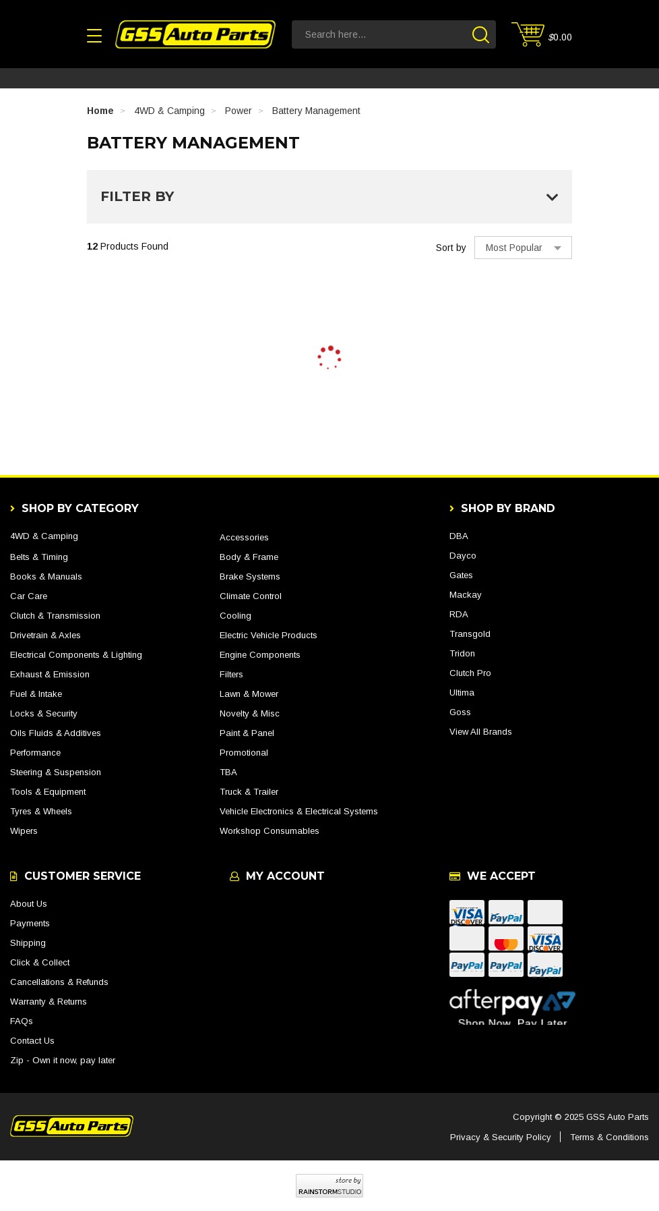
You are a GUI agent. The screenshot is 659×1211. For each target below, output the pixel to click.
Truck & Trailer (249, 792)
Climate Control (251, 596)
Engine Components (260, 655)
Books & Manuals (46, 576)
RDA (458, 614)
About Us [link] (28, 904)
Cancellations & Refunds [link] (59, 982)
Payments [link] (30, 923)
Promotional (244, 753)
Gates (461, 575)
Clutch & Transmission (55, 616)
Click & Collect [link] (39, 962)
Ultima (461, 692)
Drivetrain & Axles (45, 635)
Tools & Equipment (48, 792)
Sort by (451, 247)
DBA (458, 536)
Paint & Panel (247, 733)
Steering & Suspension (55, 772)
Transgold (470, 634)
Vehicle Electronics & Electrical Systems (299, 811)
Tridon (462, 653)
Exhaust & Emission (50, 674)
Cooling (235, 616)
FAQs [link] (21, 1021)
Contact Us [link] (32, 1041)
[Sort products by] (523, 247)
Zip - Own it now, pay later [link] (62, 1060)
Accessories (244, 537)
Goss (460, 712)
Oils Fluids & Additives (55, 733)
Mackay (465, 595)
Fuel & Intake (36, 694)
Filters (231, 674)
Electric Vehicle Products (268, 635)
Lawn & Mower (249, 694)
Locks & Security (43, 713)
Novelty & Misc (250, 713)
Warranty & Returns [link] (48, 1001)
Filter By (329, 196)
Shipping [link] (28, 943)
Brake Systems (250, 576)
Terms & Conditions (609, 1137)
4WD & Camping (44, 536)
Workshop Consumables (269, 831)
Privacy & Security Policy (500, 1137)
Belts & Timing (39, 557)
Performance (35, 753)
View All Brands (480, 732)
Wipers (24, 831)
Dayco (462, 556)
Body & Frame (249, 557)
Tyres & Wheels (41, 811)
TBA (228, 772)
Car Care (28, 596)
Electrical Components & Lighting (76, 655)
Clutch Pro (470, 673)
